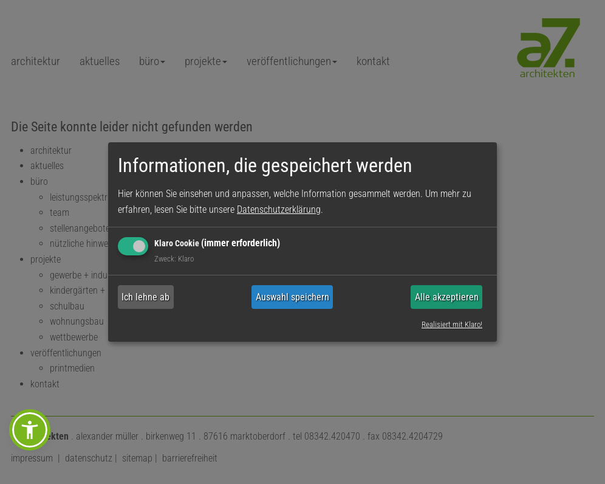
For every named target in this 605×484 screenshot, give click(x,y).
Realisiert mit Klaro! (452, 323)
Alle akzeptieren (447, 297)
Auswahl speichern (292, 297)
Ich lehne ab (145, 297)
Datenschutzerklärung (279, 209)
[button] (29, 430)
